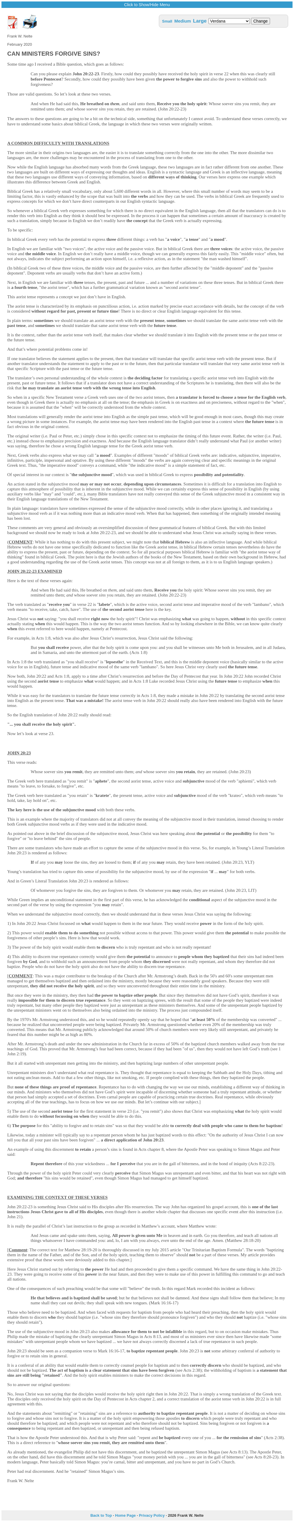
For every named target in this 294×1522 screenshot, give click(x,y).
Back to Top (101, 1515)
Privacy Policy (152, 1515)
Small (167, 21)
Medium (182, 20)
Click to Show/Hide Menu (147, 4)
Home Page (125, 1515)
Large (200, 21)
